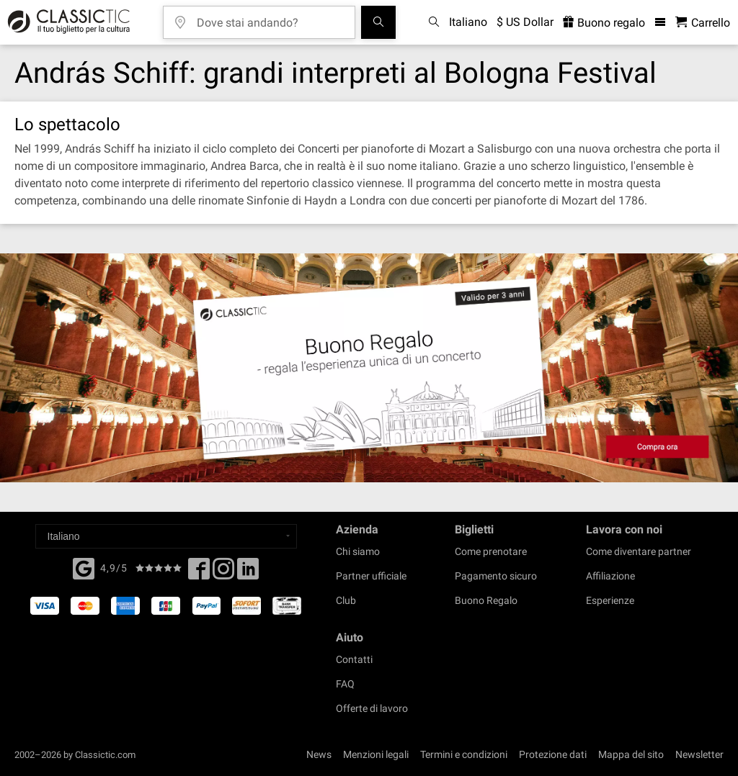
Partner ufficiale (371, 576)
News (319, 754)
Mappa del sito (631, 754)
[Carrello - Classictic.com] (702, 23)
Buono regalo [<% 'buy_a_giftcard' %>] (604, 23)
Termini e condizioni (463, 754)
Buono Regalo (486, 600)
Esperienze (610, 600)
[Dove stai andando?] (269, 17)
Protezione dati (553, 754)
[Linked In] (248, 573)
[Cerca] (378, 22)
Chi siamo (358, 551)
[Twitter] (223, 573)
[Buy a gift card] (369, 367)
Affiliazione (610, 576)
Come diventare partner (638, 551)
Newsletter (699, 754)
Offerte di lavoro (372, 708)
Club (346, 600)
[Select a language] (166, 536)
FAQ (345, 684)
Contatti (354, 659)
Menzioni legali (376, 754)
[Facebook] (83, 567)
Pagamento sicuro (496, 576)
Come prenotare (491, 551)
